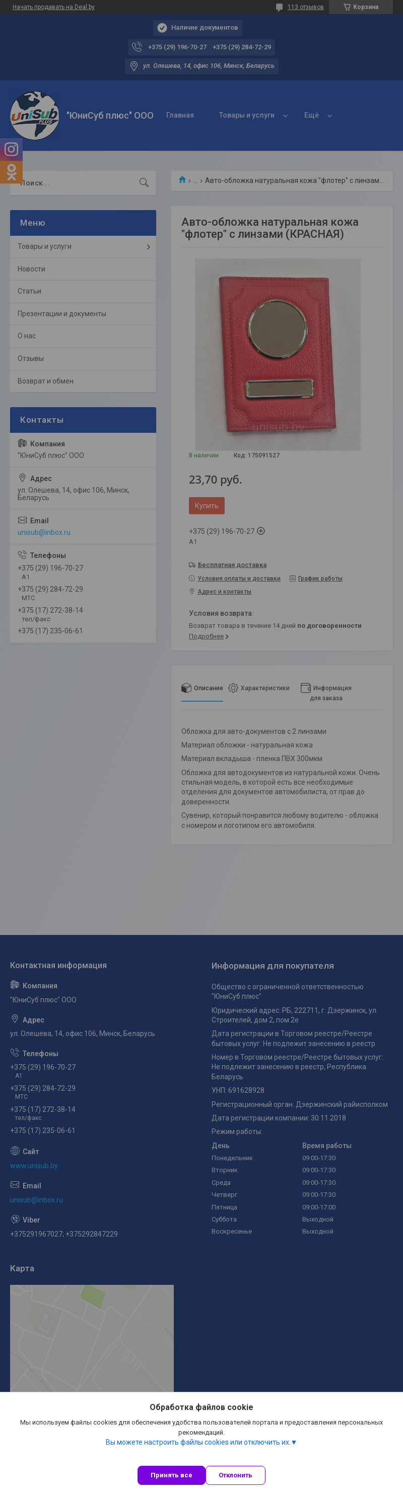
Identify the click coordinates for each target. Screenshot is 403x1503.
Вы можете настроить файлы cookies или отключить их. (198, 1442)
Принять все (171, 1475)
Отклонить (235, 1475)
